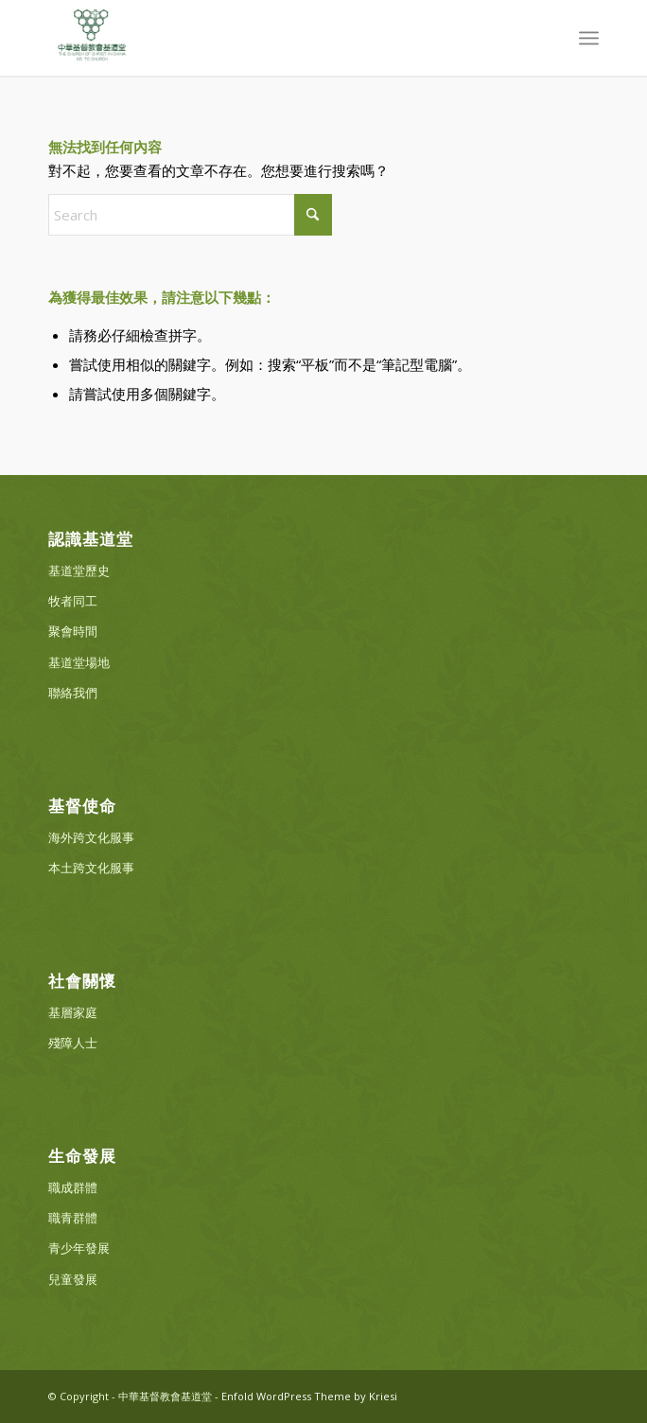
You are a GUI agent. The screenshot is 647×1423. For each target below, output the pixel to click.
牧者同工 (72, 600)
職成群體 (72, 1187)
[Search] (190, 215)
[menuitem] (589, 38)
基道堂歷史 (79, 570)
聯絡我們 (72, 692)
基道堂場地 (79, 662)
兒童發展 (72, 1279)
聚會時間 (72, 631)
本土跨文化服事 (91, 867)
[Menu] (589, 38)
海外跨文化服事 (91, 837)
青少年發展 (79, 1247)
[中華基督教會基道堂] (268, 38)
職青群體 (72, 1217)
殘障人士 (72, 1042)
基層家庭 (72, 1012)
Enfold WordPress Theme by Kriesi (309, 1396)
